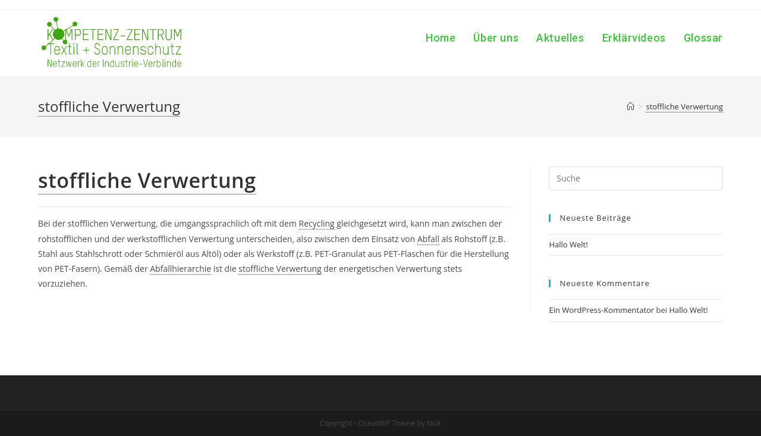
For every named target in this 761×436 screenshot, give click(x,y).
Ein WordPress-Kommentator (601, 310)
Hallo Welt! (568, 244)
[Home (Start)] (630, 106)
